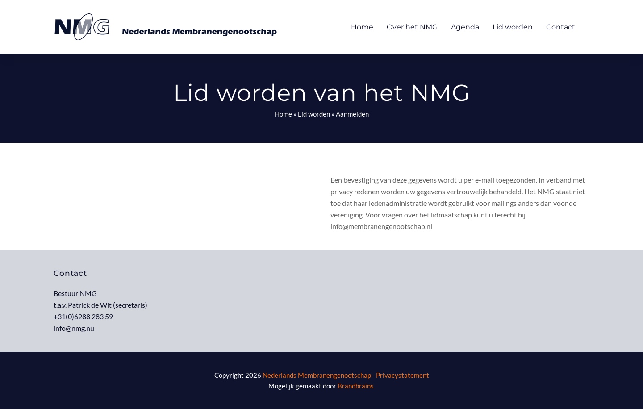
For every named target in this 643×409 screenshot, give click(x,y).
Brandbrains (356, 386)
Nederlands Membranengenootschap (317, 375)
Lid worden (314, 114)
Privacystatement (402, 375)
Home (283, 114)
